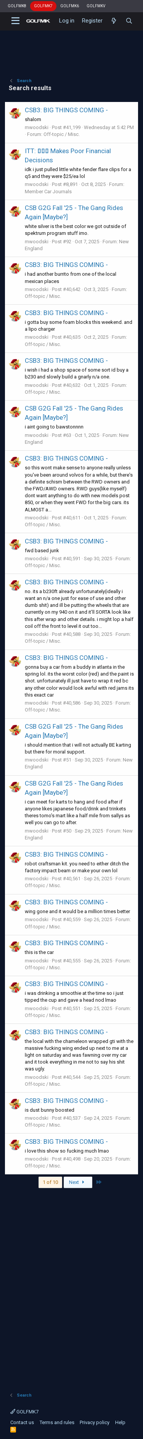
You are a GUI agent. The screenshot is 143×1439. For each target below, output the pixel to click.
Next (78, 1182)
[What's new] (113, 21)
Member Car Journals (48, 191)
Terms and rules (57, 1422)
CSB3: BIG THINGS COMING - (66, 110)
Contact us (22, 1422)
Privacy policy (94, 1422)
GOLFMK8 (17, 6)
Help (120, 1422)
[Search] (129, 21)
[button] (15, 21)
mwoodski (36, 127)
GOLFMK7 (43, 6)
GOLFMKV (96, 6)
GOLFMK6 (69, 6)
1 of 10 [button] (50, 1182)
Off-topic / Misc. (61, 134)
